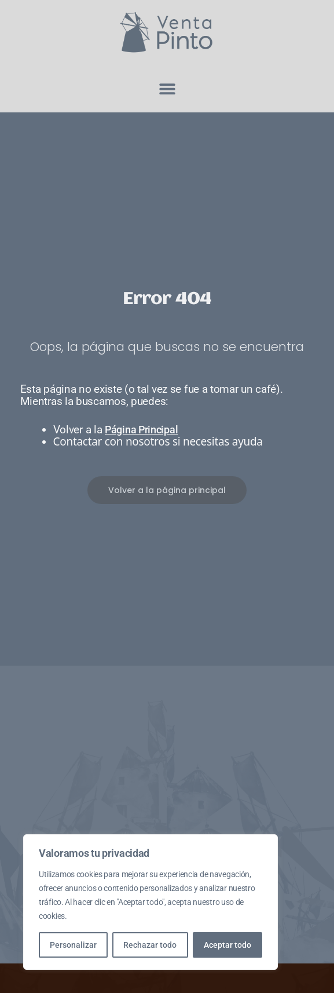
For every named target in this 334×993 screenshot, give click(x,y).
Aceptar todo (227, 945)
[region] (150, 902)
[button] (167, 89)
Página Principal (141, 430)
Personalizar (73, 945)
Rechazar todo (150, 945)
